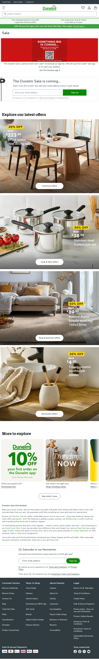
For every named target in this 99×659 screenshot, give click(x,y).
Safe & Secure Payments (84, 604)
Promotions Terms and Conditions (65, 574)
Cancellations (8, 619)
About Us (54, 593)
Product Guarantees (10, 630)
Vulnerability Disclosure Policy (83, 637)
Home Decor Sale (12, 528)
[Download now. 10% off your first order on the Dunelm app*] (22, 460)
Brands (29, 614)
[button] (3, 7)
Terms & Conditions (82, 593)
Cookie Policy (79, 598)
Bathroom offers (49, 413)
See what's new (49, 496)
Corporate (54, 604)
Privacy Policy (64, 98)
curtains (76, 531)
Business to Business (58, 619)
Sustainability (55, 609)
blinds (86, 531)
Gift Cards (30, 609)
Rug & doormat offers (49, 337)
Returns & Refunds (10, 588)
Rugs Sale (81, 528)
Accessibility (55, 630)
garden (19, 519)
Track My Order (8, 609)
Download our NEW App (36, 604)
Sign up (74, 92)
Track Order (6, 2)
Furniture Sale (18, 516)
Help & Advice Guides (35, 619)
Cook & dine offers (49, 262)
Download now (8, 487)
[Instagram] (84, 651)
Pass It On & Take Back (83, 588)
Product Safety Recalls (83, 616)
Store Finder (18, 2)
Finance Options (32, 625)
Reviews (53, 625)
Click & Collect (32, 598)
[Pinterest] (79, 651)
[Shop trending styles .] (67, 460)
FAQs (4, 614)
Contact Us (30, 2)
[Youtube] (88, 651)
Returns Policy (8, 593)
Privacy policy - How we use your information (84, 610)
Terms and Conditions (47, 98)
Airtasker (6, 625)
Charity (53, 598)
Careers (53, 588)
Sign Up (73, 560)
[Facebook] (75, 651)
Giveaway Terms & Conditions (81, 622)
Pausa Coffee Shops (58, 614)
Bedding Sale (71, 519)
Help (4, 604)
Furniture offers (49, 186)
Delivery (29, 593)
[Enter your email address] (38, 92)
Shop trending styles (56, 487)
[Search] (49, 13)
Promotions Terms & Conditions (82, 630)
